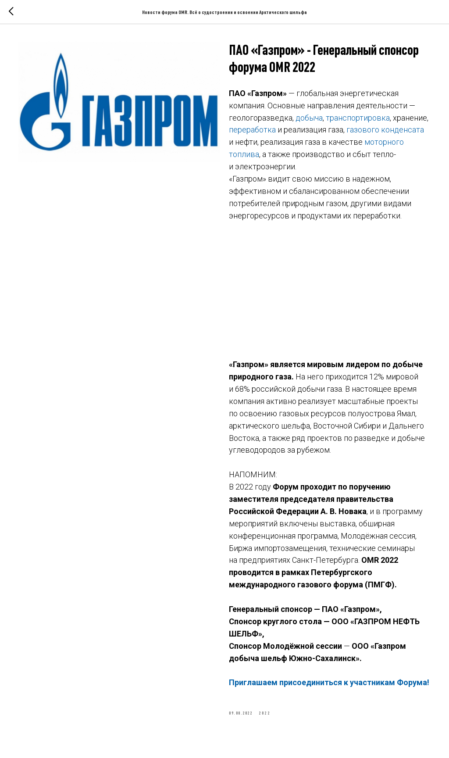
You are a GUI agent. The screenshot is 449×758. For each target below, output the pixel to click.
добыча (309, 117)
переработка (252, 129)
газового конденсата (385, 129)
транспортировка (358, 117)
